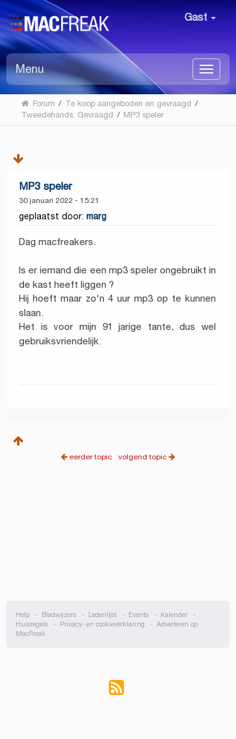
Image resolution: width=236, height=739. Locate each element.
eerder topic (91, 456)
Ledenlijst (102, 615)
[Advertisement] (118, 541)
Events (138, 615)
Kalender (174, 615)
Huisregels (32, 624)
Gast (200, 17)
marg (96, 216)
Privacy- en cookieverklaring (102, 624)
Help (23, 615)
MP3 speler (45, 186)
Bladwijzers (59, 615)
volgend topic (142, 456)
